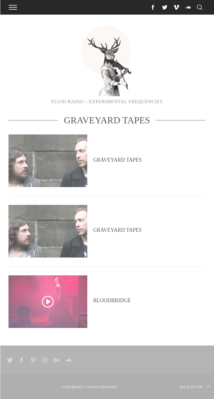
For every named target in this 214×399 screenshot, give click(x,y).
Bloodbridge (112, 300)
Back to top (196, 387)
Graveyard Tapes (117, 160)
